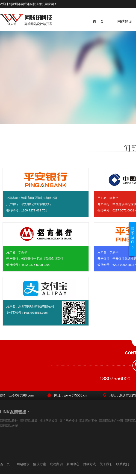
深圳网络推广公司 (111, 420)
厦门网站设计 (68, 420)
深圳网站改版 (49, 420)
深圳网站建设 (29, 420)
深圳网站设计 (9, 420)
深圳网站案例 (88, 420)
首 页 (98, 21)
